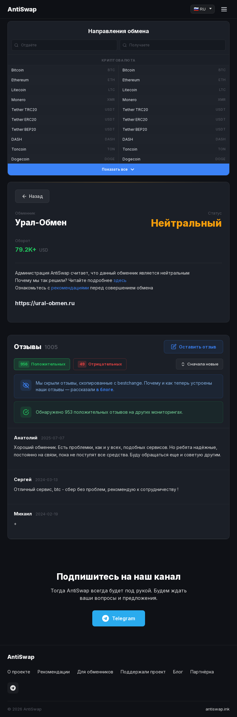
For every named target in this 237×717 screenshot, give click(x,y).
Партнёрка (202, 671)
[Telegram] (13, 688)
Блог (178, 671)
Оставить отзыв (193, 346)
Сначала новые (199, 364)
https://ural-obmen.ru (45, 303)
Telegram (118, 618)
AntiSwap (21, 9)
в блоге (104, 389)
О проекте (18, 671)
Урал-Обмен (41, 222)
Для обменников (95, 671)
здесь (120, 280)
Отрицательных (100, 364)
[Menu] (224, 9)
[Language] (202, 9)
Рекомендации (54, 671)
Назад (32, 196)
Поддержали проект (143, 671)
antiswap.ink (218, 708)
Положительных (42, 364)
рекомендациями (70, 287)
